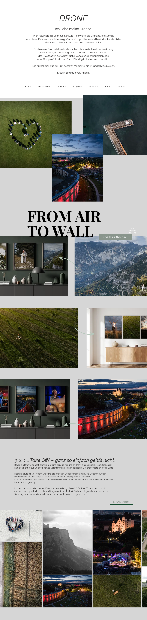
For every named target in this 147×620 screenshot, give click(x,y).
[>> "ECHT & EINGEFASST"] (115, 237)
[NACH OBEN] (121, 502)
